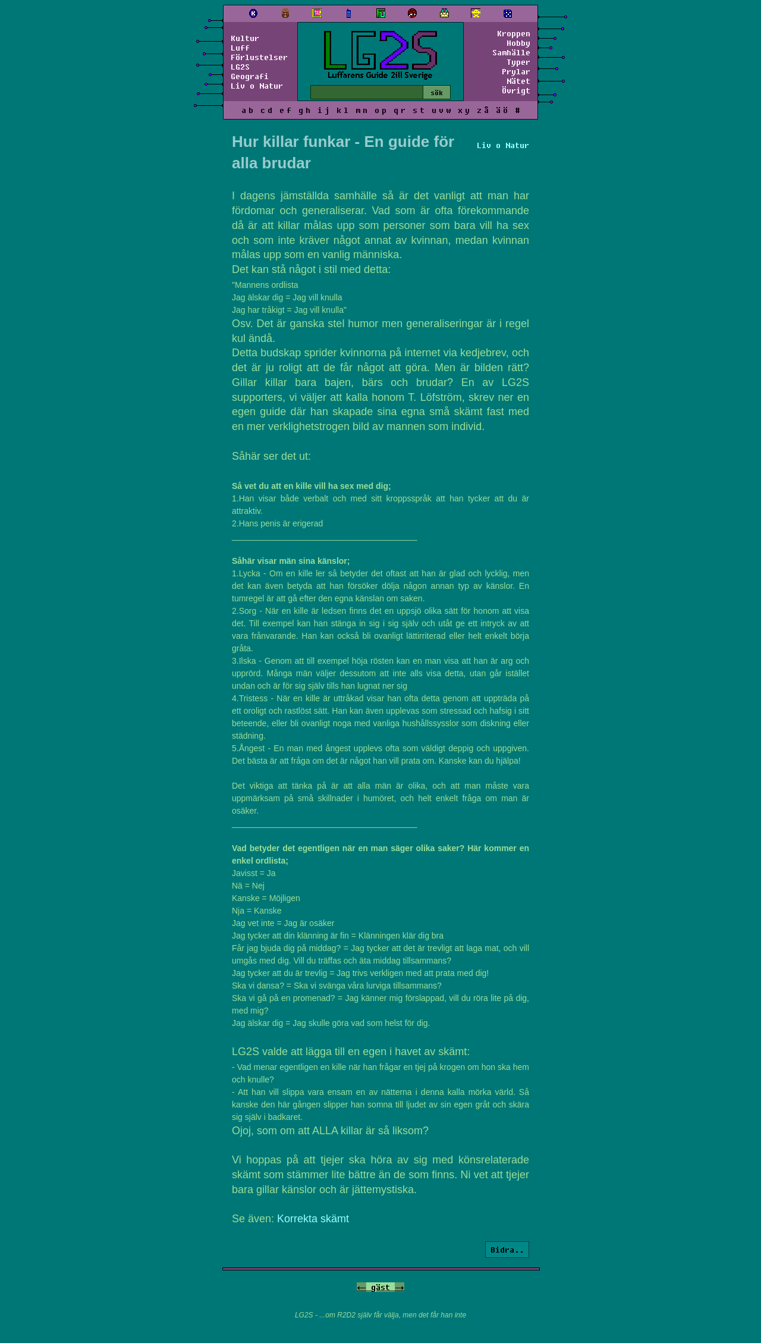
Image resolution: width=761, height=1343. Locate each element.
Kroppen (513, 33)
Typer (518, 62)
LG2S (240, 66)
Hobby (518, 43)
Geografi (250, 76)
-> (399, 1287)
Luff (240, 47)
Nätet (518, 81)
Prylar (516, 71)
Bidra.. (507, 1249)
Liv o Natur (257, 85)
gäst (380, 1287)
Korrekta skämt (313, 1219)
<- (361, 1287)
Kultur (245, 38)
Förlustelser (259, 57)
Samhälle (511, 52)
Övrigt (516, 90)
